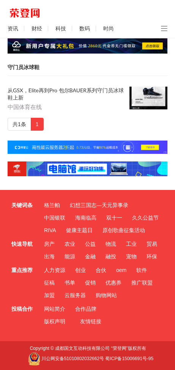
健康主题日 (79, 230)
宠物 (131, 256)
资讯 (13, 28)
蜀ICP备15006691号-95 (129, 358)
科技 (60, 28)
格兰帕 (52, 205)
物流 (111, 244)
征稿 (49, 283)
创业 (80, 270)
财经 (37, 28)
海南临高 (85, 218)
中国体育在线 (25, 107)
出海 (49, 256)
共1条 (19, 124)
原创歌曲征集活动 (123, 230)
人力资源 (54, 270)
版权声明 (54, 321)
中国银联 (54, 218)
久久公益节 (145, 218)
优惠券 (113, 283)
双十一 (114, 218)
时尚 (108, 28)
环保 (152, 256)
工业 (131, 244)
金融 (90, 256)
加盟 (49, 295)
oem (121, 270)
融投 (111, 256)
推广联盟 (142, 283)
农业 (70, 244)
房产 (49, 244)
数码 (84, 28)
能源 (70, 256)
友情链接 (90, 321)
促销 (90, 283)
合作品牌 (85, 309)
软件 (141, 270)
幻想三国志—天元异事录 (99, 205)
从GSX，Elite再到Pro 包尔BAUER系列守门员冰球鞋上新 (66, 94)
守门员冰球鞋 (23, 67)
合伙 (101, 270)
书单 (70, 283)
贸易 (152, 244)
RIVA (50, 230)
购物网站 (106, 295)
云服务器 (75, 295)
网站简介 (54, 309)
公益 (90, 244)
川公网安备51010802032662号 (66, 358)
